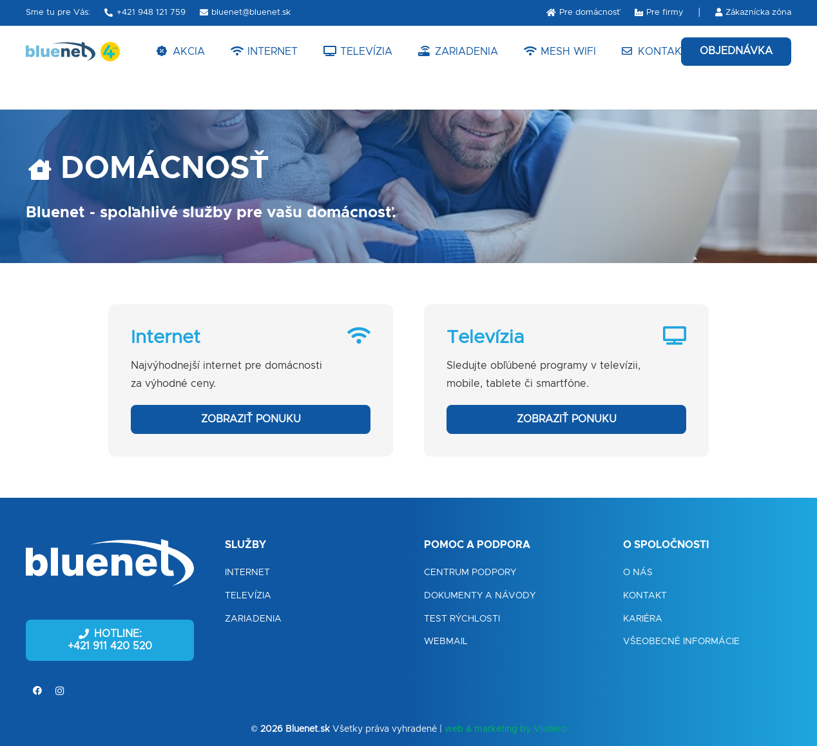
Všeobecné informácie (681, 641)
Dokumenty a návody (479, 595)
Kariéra (642, 618)
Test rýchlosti (462, 618)
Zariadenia (253, 618)
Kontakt (645, 595)
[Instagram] (59, 691)
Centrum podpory (470, 572)
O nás (638, 572)
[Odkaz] (60, 51)
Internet (247, 572)
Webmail (446, 641)
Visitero (549, 729)
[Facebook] (37, 691)
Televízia (248, 595)
